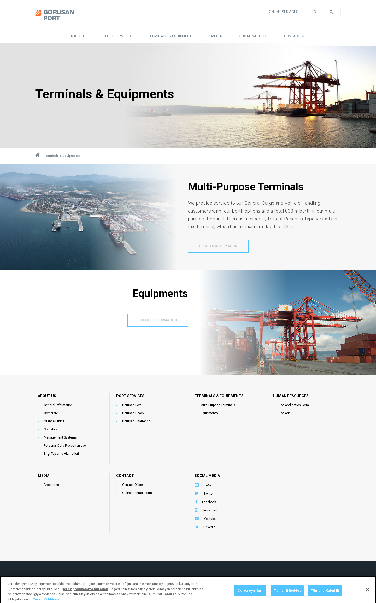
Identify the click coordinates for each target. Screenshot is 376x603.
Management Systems (60, 437)
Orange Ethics (54, 421)
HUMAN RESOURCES (291, 396)
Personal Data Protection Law (65, 445)
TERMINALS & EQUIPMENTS (219, 396)
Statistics (51, 429)
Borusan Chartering (136, 421)
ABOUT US (47, 396)
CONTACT (125, 476)
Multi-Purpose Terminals (218, 405)
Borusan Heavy (133, 413)
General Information (58, 405)
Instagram (210, 510)
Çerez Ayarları (250, 594)
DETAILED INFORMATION (218, 246)
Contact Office (132, 485)
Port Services (118, 36)
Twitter (209, 494)
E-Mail (208, 485)
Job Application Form (294, 405)
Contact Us (295, 36)
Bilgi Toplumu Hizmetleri (61, 454)
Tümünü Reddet (287, 594)
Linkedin (209, 527)
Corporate (51, 413)
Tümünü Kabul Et (325, 594)
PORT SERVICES (130, 396)
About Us (79, 36)
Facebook (209, 502)
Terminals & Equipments (171, 36)
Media (216, 36)
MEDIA (43, 476)
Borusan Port (131, 405)
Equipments (209, 413)
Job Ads (285, 413)
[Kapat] (367, 593)
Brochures (51, 485)
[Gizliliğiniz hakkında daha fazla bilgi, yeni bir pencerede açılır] (85, 593)
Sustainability (253, 36)
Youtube (210, 519)
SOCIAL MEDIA (207, 476)
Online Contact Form (137, 493)
